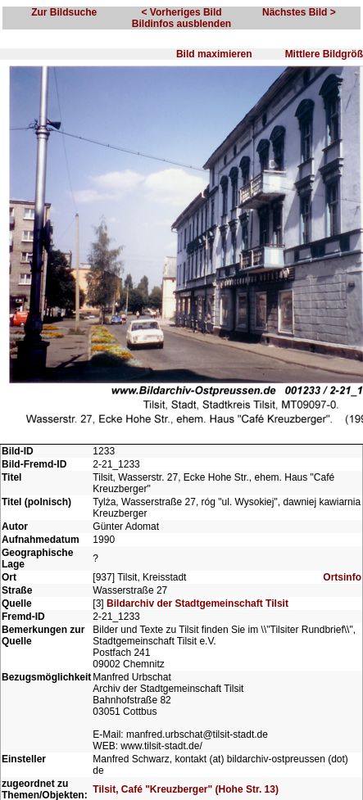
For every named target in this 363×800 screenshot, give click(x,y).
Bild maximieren (214, 54)
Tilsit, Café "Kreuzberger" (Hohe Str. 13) (186, 789)
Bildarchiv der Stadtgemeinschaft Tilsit (197, 603)
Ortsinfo (342, 577)
